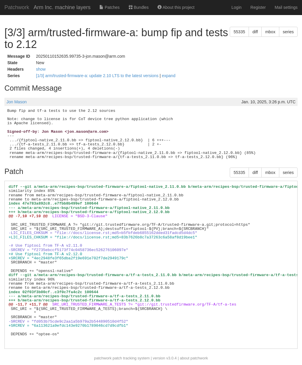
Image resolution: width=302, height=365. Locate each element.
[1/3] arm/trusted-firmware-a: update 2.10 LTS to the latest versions (98, 75)
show (41, 69)
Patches (109, 7)
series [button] (288, 31)
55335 (239, 31)
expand (168, 75)
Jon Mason (16, 101)
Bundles (139, 7)
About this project (175, 7)
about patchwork (194, 358)
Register (258, 7)
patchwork (102, 358)
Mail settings (286, 7)
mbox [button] (270, 31)
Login (237, 7)
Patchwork (16, 7)
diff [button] (255, 31)
